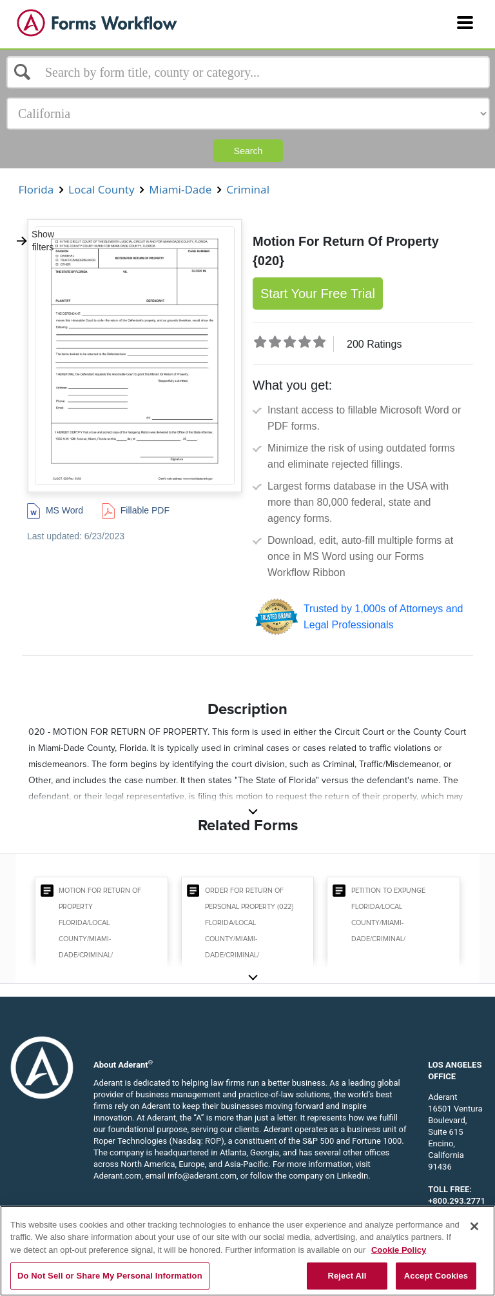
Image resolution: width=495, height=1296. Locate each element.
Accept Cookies (436, 1276)
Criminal (248, 189)
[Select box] (248, 72)
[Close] (474, 1226)
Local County (101, 189)
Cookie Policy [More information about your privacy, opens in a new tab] (398, 1250)
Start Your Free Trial (317, 293)
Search (248, 151)
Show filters (34, 240)
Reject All (346, 1276)
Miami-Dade (180, 189)
